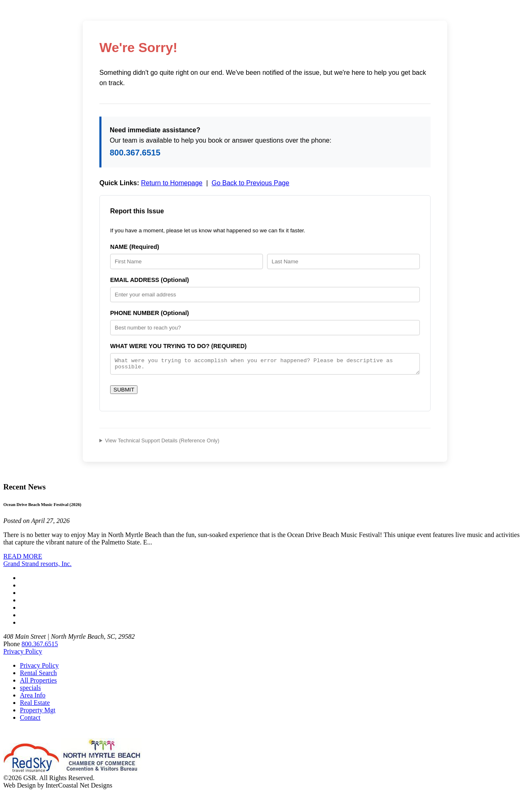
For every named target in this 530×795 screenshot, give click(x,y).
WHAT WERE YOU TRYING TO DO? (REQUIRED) (178, 346)
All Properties (38, 682)
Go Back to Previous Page (250, 182)
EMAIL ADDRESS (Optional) (149, 280)
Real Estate (35, 705)
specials (30, 690)
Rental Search (38, 675)
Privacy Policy (22, 653)
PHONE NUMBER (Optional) (149, 313)
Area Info (33, 697)
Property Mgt (37, 712)
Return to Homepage (171, 182)
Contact (30, 719)
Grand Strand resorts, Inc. (37, 566)
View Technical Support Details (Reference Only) (162, 443)
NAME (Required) (134, 247)
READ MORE (22, 558)
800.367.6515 (135, 152)
